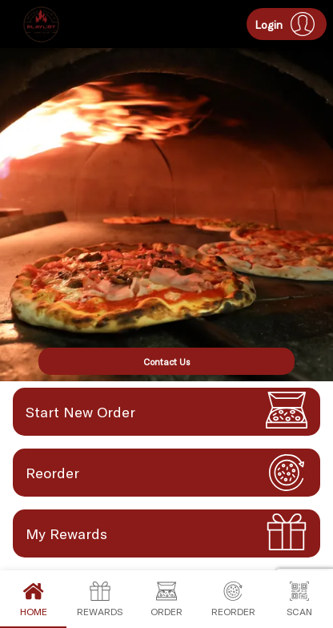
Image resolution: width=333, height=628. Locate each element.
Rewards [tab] (99, 599)
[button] (287, 24)
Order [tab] (166, 599)
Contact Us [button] (166, 361)
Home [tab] (33, 599)
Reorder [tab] (233, 599)
